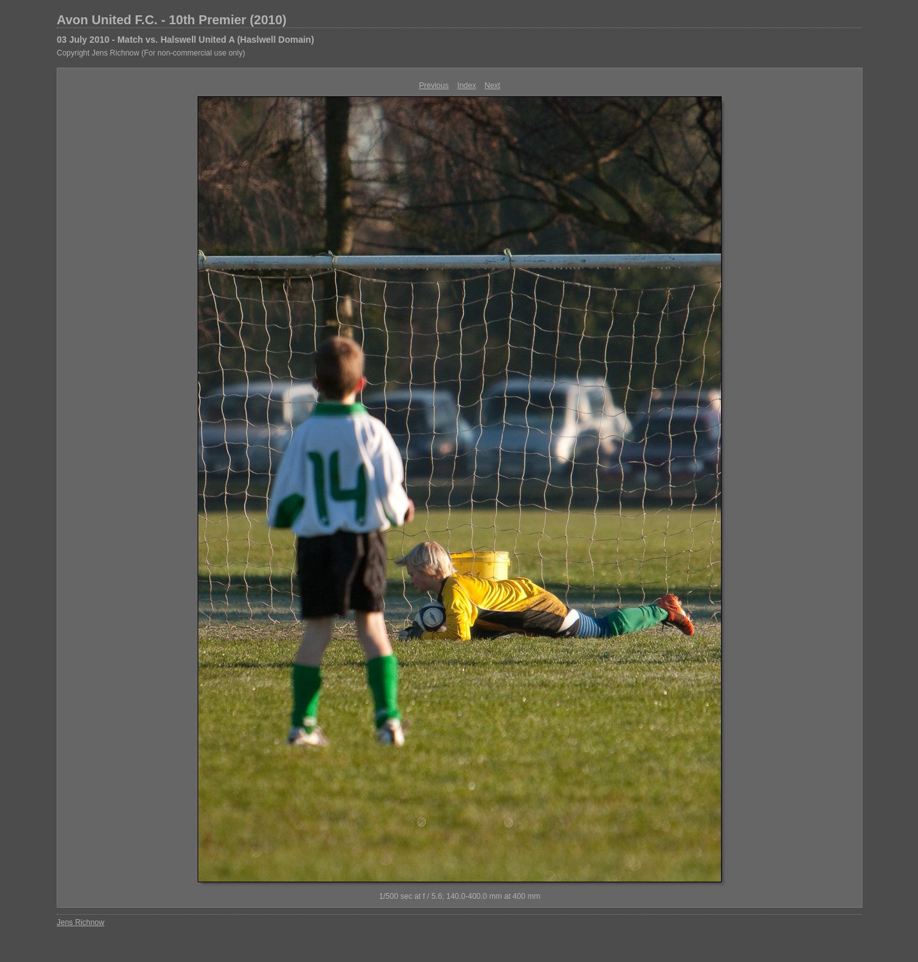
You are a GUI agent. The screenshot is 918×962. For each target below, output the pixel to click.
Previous (434, 85)
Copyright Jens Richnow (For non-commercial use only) (151, 52)
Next (492, 85)
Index (466, 85)
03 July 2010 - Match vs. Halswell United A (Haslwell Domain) (185, 39)
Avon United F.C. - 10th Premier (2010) (171, 20)
